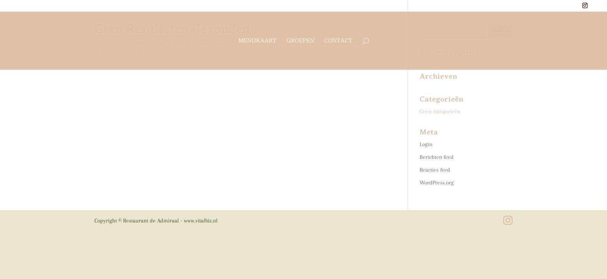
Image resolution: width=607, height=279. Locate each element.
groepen (300, 41)
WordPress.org (437, 182)
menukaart (257, 41)
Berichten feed (437, 157)
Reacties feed (435, 170)
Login (426, 144)
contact (338, 41)
